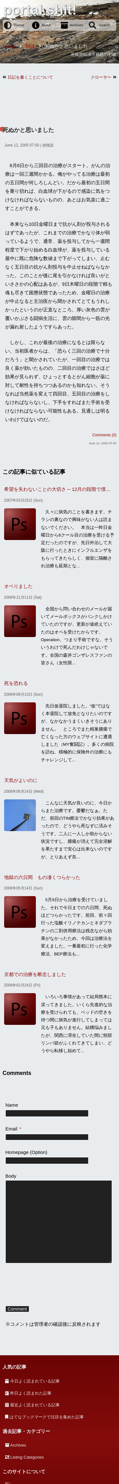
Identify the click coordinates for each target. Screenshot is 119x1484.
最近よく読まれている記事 (35, 1405)
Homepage (17, 1152)
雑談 (50, 145)
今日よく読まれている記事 (35, 1381)
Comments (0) (104, 435)
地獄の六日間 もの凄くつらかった (42, 877)
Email (13, 1128)
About (46, 25)
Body (10, 1176)
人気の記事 (14, 1367)
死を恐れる (16, 683)
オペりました (18, 586)
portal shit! (40, 10)
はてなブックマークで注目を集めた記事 (47, 1417)
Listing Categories (27, 1457)
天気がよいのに (20, 780)
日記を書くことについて (30, 77)
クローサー (101, 77)
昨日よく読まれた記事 (30, 1393)
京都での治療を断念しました (35, 974)
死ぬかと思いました (28, 130)
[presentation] (53, 1285)
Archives (76, 25)
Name (11, 1105)
